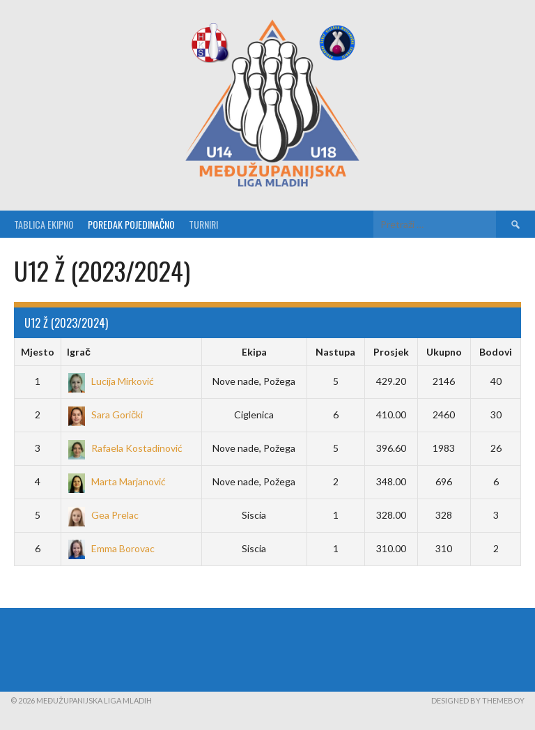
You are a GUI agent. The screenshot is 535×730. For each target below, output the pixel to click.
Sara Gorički (105, 414)
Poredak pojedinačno (131, 224)
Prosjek (391, 352)
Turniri (203, 224)
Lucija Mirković (110, 381)
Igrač (79, 352)
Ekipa (254, 352)
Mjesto (37, 352)
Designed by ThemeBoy (478, 700)
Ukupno (444, 352)
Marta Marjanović (116, 481)
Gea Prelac (103, 515)
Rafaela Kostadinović (125, 448)
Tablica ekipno (44, 224)
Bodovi (495, 352)
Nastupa (335, 352)
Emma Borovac (111, 548)
